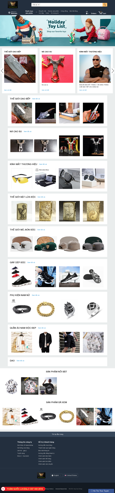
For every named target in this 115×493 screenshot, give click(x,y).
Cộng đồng (64, 11)
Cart (104, 13)
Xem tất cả (36, 99)
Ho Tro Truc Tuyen (100, 491)
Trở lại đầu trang (57, 434)
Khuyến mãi (42, 11)
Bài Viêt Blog (74, 11)
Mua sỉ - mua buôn (23, 456)
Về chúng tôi (55, 13)
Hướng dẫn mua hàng (45, 445)
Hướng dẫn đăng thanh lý (46, 453)
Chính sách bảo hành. (45, 456)
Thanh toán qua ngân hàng (46, 448)
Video (47, 13)
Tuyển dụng (21, 453)
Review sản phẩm (53, 11)
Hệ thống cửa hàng (23, 448)
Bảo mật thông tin (43, 450)
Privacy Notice (49, 489)
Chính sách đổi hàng (44, 458)
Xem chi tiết (7, 90)
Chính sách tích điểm (44, 461)
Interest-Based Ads (61, 489)
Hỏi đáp (41, 13)
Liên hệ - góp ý (22, 450)
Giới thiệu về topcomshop (25, 445)
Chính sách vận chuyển (45, 464)
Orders (93, 13)
